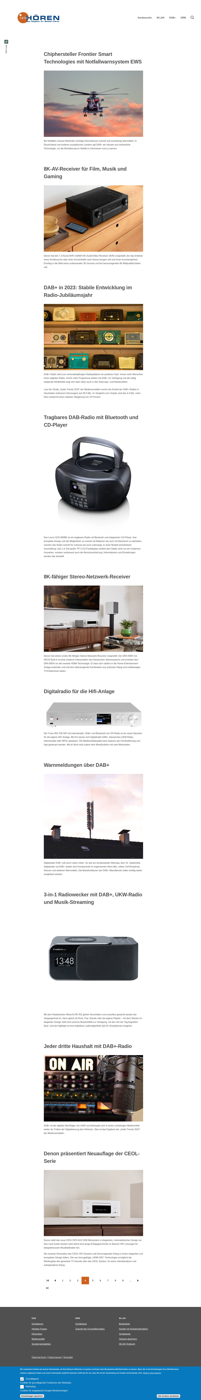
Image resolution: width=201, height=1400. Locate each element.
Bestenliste (124, 1324)
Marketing (30, 1386)
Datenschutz (39, 1357)
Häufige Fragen (39, 1329)
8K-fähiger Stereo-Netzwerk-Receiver (87, 577)
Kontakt (68, 1357)
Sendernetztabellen (41, 1344)
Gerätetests (37, 1324)
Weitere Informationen (152, 1373)
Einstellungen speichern (32, 1396)
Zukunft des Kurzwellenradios (90, 1329)
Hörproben (37, 1334)
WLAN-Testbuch (127, 1344)
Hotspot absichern (128, 1339)
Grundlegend (32, 1379)
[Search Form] (192, 17)
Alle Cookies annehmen (168, 1396)
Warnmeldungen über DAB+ (76, 765)
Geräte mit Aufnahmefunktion (133, 1329)
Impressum (55, 1357)
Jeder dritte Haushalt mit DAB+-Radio (88, 1046)
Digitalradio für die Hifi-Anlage (79, 691)
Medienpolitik (38, 1339)
